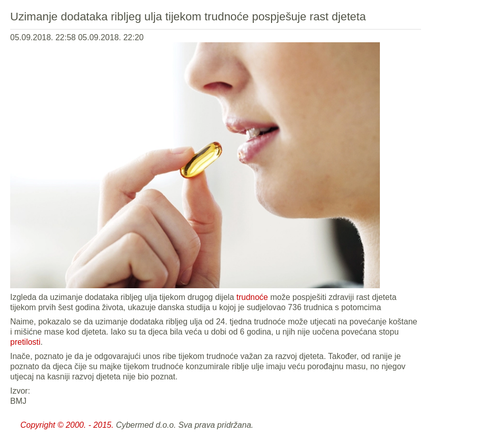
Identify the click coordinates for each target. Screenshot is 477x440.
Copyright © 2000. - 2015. (66, 425)
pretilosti (25, 342)
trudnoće (252, 297)
